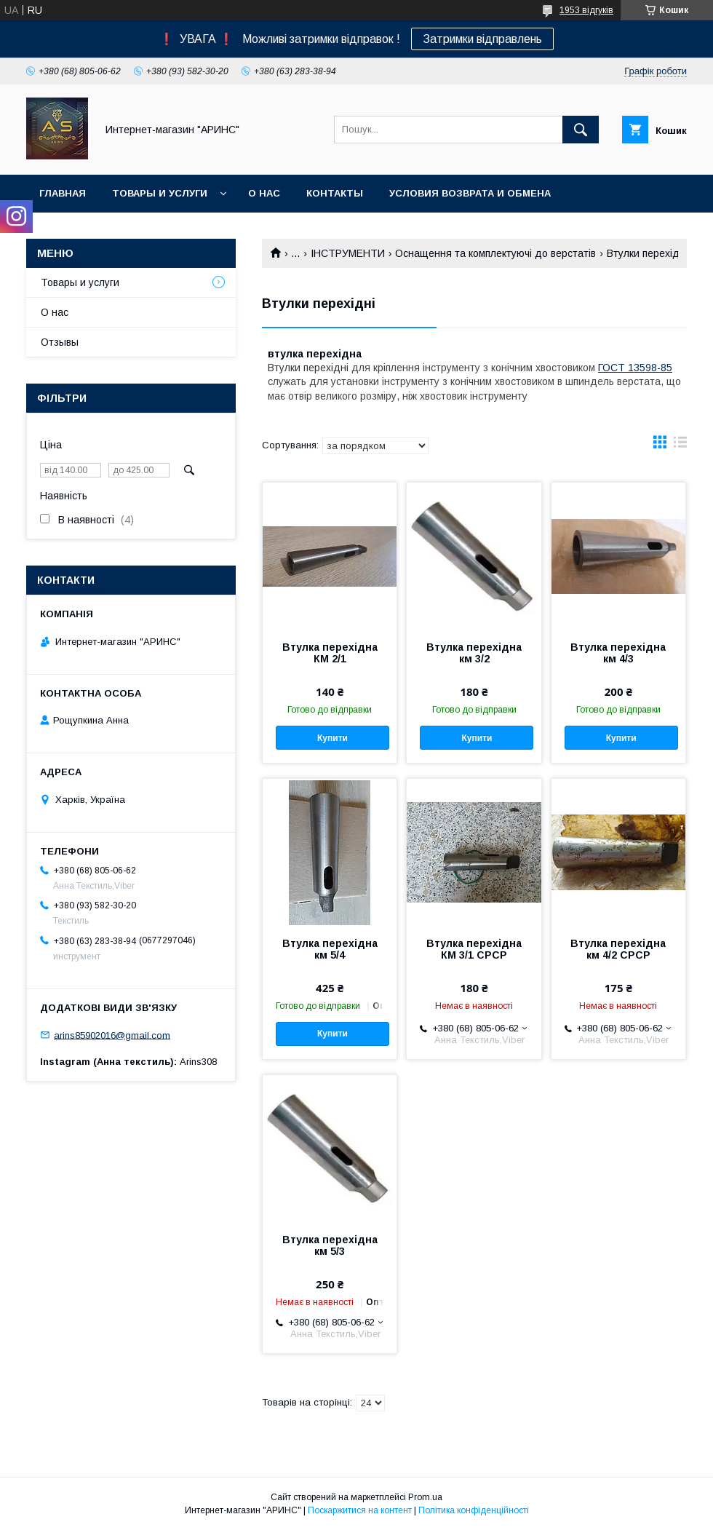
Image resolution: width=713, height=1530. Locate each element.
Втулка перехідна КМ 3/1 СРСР (474, 949)
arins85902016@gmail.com (112, 1034)
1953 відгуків (586, 10)
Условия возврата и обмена (470, 193)
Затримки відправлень (482, 39)
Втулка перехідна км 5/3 (330, 1245)
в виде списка (680, 445)
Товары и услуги (159, 193)
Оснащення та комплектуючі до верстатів (495, 253)
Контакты (334, 193)
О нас (264, 193)
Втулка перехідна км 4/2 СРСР (618, 949)
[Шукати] (580, 129)
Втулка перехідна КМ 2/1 (330, 653)
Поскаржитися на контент (360, 1510)
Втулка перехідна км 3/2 (474, 653)
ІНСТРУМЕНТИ (348, 253)
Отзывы (60, 342)
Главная (62, 193)
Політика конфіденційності (473, 1510)
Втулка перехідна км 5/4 (330, 949)
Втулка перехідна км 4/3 (618, 653)
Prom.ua (425, 1497)
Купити (332, 738)
